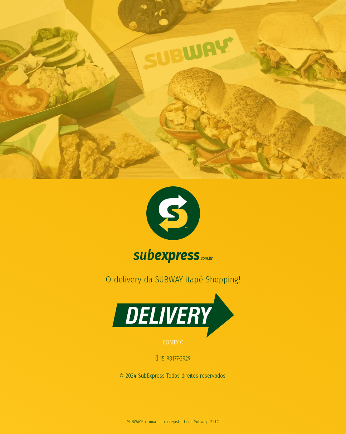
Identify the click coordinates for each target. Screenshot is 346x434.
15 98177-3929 (173, 358)
